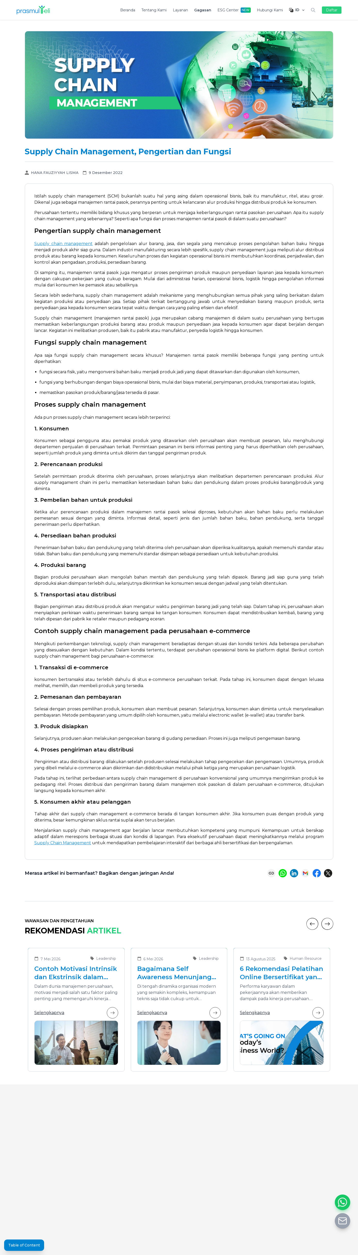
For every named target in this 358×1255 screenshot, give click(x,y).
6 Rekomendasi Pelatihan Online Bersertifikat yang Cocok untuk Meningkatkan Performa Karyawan (281, 973)
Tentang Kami (154, 10)
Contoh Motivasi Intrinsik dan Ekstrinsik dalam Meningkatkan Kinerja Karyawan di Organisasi (75, 973)
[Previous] (312, 924)
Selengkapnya (76, 1012)
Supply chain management (63, 243)
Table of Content (24, 1245)
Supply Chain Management (62, 842)
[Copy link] (271, 873)
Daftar (331, 10)
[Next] (327, 924)
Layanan (180, 10)
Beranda (127, 10)
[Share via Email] (305, 873)
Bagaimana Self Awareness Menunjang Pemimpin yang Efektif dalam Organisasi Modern (175, 973)
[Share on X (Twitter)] (328, 873)
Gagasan (202, 10)
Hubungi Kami (270, 10)
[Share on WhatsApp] (283, 873)
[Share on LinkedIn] (294, 873)
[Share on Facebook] (317, 873)
